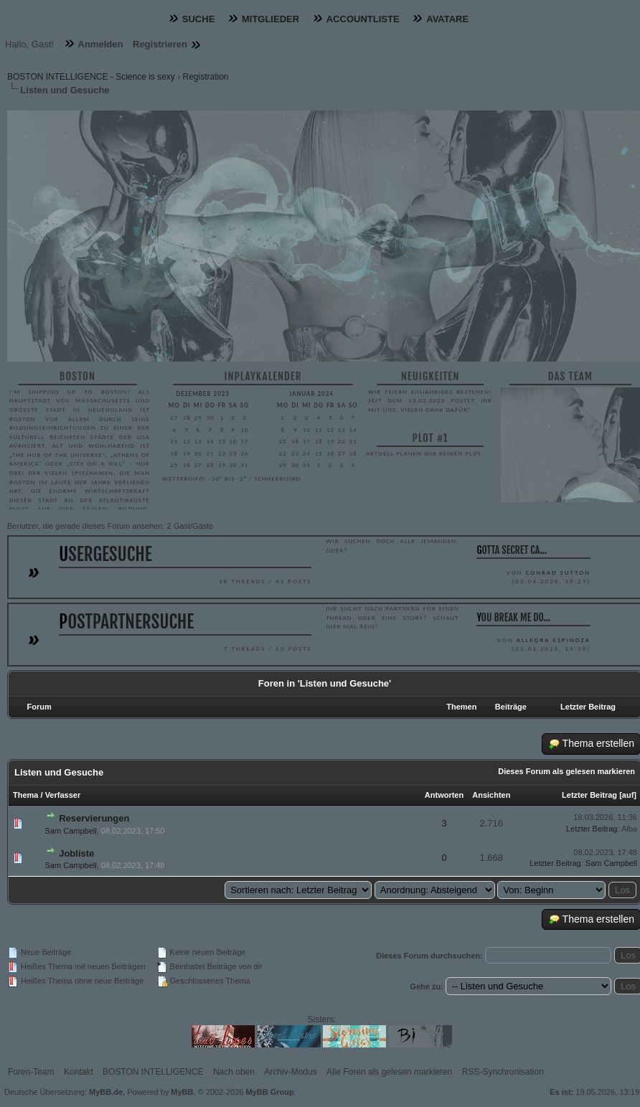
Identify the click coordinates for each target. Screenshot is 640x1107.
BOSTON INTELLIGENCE (153, 1072)
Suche (198, 19)
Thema (25, 795)
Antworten (444, 795)
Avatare (447, 19)
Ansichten (491, 795)
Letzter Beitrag (589, 795)
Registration (206, 77)
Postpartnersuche (126, 622)
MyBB (182, 1092)
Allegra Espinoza (553, 640)
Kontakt (78, 1072)
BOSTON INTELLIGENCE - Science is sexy (91, 77)
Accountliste (363, 19)
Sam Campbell (71, 830)
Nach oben (234, 1072)
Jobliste (76, 853)
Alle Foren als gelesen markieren (389, 1072)
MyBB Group (269, 1092)
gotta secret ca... (511, 550)
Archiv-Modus (290, 1072)
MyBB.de (106, 1092)
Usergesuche (105, 554)
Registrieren (160, 44)
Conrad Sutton (557, 572)
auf (628, 795)
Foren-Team (31, 1072)
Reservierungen (94, 818)
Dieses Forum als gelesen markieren (566, 771)
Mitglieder (270, 19)
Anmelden (100, 44)
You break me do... (513, 617)
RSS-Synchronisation (503, 1072)
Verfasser (63, 795)
